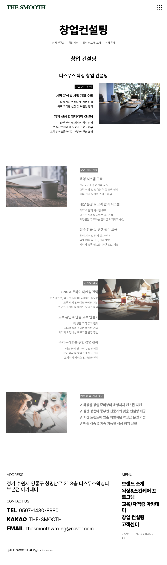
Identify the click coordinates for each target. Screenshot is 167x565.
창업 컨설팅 (58, 42)
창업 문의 (110, 42)
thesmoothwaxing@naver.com (60, 529)
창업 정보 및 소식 (92, 42)
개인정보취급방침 (145, 534)
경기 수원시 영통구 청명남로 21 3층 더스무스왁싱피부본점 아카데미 (58, 487)
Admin (125, 538)
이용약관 (126, 534)
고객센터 (130, 524)
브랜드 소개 (133, 484)
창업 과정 (73, 42)
